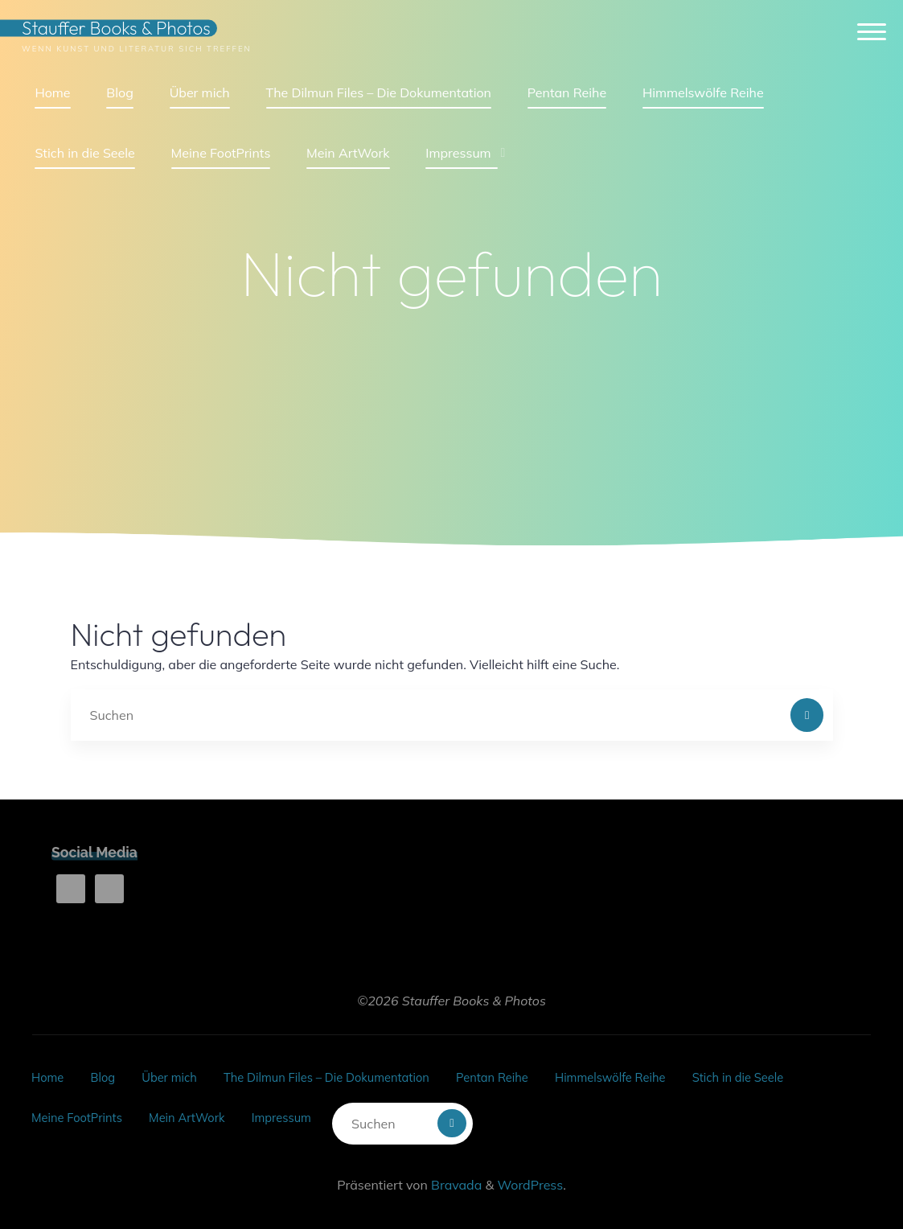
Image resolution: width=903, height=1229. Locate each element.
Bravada (455, 1169)
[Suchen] (807, 715)
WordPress (530, 1169)
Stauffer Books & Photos (125, 34)
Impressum (302, 1107)
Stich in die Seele (799, 1074)
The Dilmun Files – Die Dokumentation (351, 1074)
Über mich (180, 1074)
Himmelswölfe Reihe (660, 1074)
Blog (108, 1074)
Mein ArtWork (200, 1107)
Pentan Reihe (531, 1074)
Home (49, 1074)
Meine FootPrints (81, 1107)
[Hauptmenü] (862, 38)
